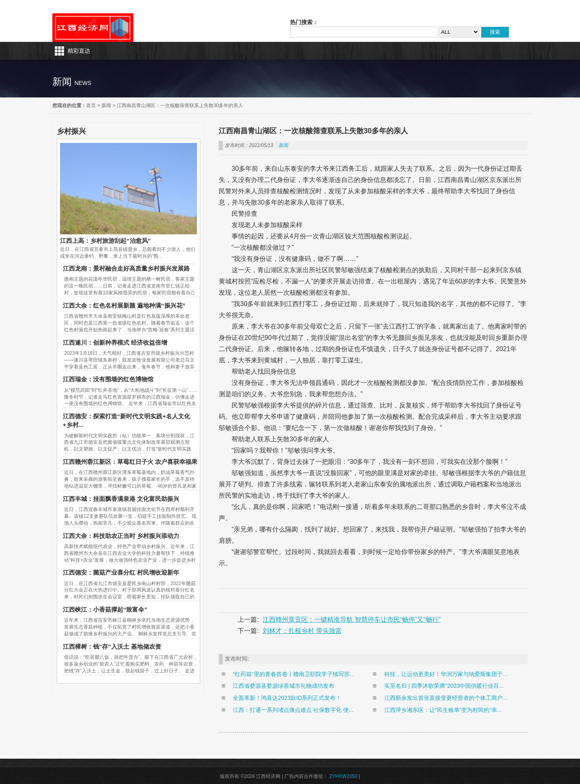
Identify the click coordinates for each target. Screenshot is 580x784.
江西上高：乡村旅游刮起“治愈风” (105, 240)
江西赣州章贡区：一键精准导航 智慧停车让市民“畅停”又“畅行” (352, 619)
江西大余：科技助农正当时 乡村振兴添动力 (121, 535)
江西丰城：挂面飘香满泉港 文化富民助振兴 (121, 498)
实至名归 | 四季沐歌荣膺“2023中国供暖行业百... (444, 686)
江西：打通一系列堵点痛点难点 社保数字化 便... (293, 710)
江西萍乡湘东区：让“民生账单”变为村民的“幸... (443, 710)
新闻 (106, 105)
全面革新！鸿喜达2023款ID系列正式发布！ (287, 698)
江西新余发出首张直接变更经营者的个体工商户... (446, 698)
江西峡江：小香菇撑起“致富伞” (105, 609)
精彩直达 (79, 51)
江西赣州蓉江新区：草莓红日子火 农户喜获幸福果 (130, 461)
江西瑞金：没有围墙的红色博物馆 (108, 379)
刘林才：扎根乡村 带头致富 (302, 630)
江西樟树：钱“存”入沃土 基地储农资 (112, 646)
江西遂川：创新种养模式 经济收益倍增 (115, 342)
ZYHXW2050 (343, 776)
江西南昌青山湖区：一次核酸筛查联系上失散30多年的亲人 (180, 105)
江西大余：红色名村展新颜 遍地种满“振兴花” (124, 305)
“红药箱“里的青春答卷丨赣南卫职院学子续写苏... (293, 674)
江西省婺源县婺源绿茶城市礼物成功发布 (283, 686)
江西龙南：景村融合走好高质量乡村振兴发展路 (126, 268)
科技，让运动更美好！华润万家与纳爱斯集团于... (446, 674)
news (83, 83)
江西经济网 (92, 27)
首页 (91, 105)
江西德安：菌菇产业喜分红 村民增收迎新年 (121, 572)
